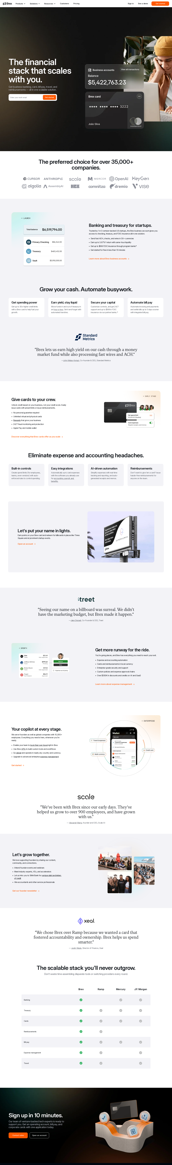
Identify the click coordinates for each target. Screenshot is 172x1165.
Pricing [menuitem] (76, 4)
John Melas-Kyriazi (71, 360)
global (18, 753)
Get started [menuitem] (160, 4)
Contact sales (18, 1135)
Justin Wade (76, 948)
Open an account (39, 1135)
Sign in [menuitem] (131, 4)
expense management (49, 756)
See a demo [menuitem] (143, 4)
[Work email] (25, 97)
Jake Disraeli (76, 620)
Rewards (17, 420)
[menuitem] (7, 3)
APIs (23, 749)
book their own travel (39, 745)
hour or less (58, 309)
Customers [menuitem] (64, 4)
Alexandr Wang (75, 823)
